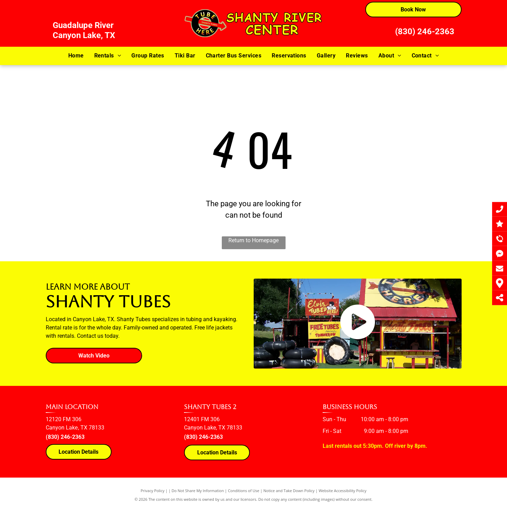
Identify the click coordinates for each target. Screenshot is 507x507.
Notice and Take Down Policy (289, 490)
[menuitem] (76, 56)
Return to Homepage (253, 240)
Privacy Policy (153, 490)
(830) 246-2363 (424, 31)
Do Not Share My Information (198, 490)
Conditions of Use (244, 490)
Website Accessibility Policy (342, 490)
